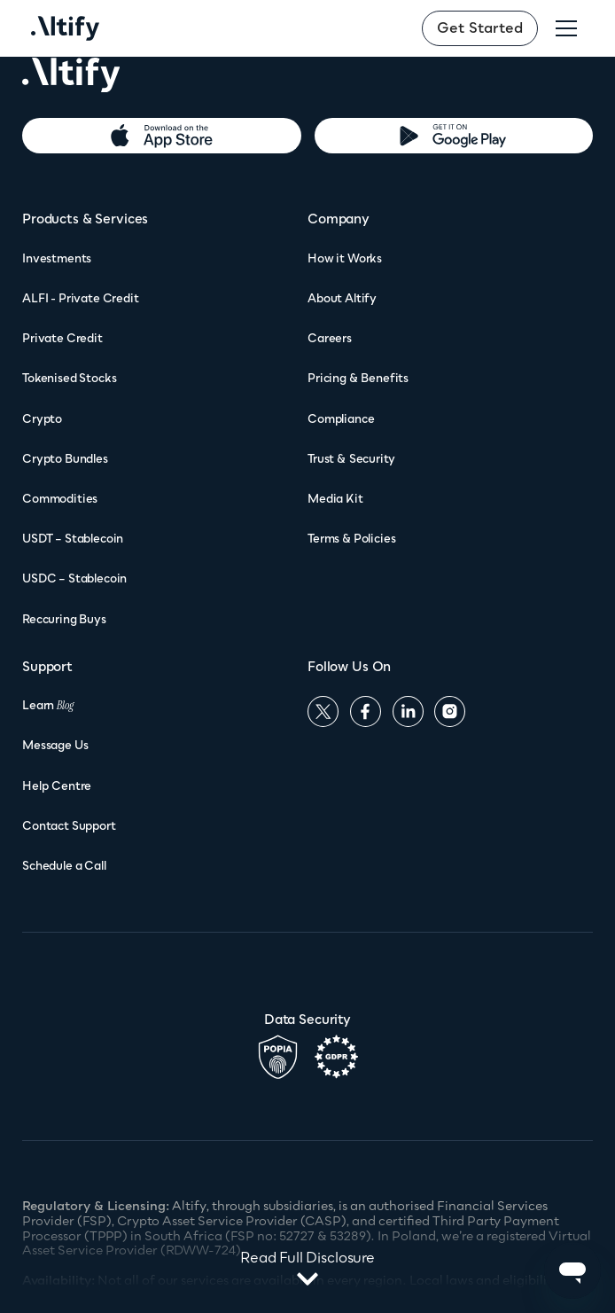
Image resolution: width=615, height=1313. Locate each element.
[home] (65, 28)
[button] (566, 28)
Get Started (480, 27)
